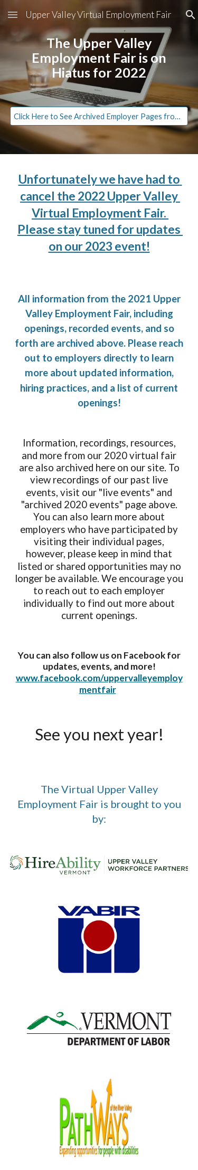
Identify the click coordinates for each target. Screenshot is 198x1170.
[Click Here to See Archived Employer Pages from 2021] (99, 116)
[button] (12, 14)
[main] (99, 67)
